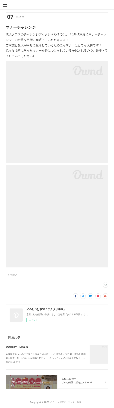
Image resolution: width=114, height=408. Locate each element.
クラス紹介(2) (11, 275)
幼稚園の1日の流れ (17, 347)
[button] (5, 4)
